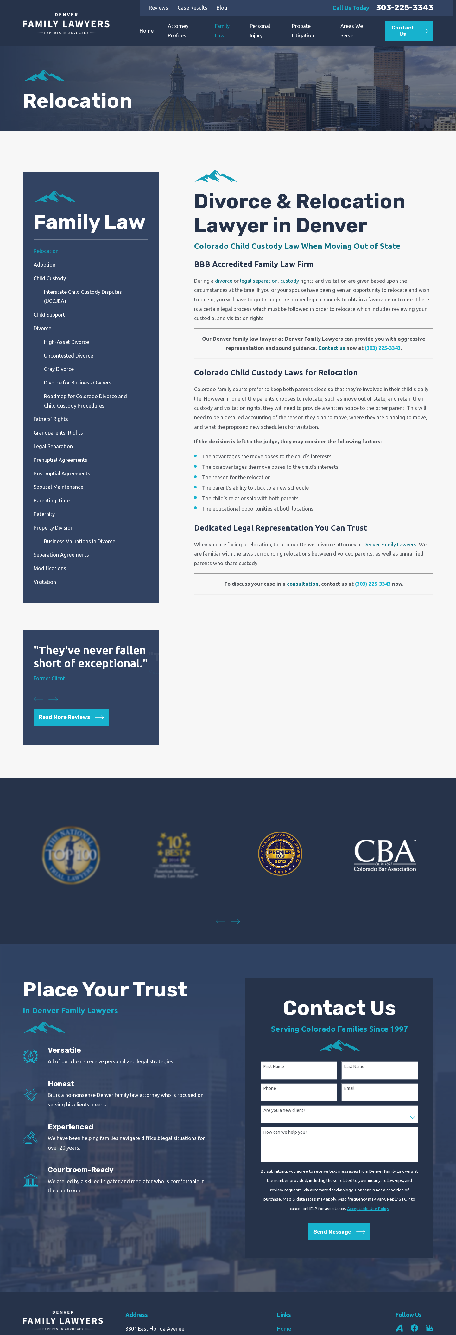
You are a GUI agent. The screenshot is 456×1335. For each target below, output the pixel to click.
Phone (269, 1088)
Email (349, 1088)
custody (289, 281)
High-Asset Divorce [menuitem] (66, 342)
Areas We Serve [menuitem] (351, 30)
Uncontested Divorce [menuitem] (68, 355)
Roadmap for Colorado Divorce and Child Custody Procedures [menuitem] (85, 401)
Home (284, 1329)
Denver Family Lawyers (390, 544)
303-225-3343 (404, 8)
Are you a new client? (284, 1110)
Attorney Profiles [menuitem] (178, 30)
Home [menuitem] (147, 31)
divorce (223, 281)
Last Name (354, 1066)
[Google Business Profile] (429, 1328)
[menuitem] (91, 251)
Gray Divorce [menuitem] (59, 369)
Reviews (158, 7)
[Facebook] (414, 1328)
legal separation (259, 281)
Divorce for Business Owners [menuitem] (77, 382)
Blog (222, 7)
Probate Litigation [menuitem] (303, 30)
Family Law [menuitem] (222, 30)
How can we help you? (285, 1132)
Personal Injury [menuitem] (260, 30)
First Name (273, 1066)
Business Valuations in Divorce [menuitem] (79, 541)
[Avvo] (399, 1328)
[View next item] (53, 699)
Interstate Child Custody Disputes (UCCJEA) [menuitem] (83, 296)
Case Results (192, 7)
